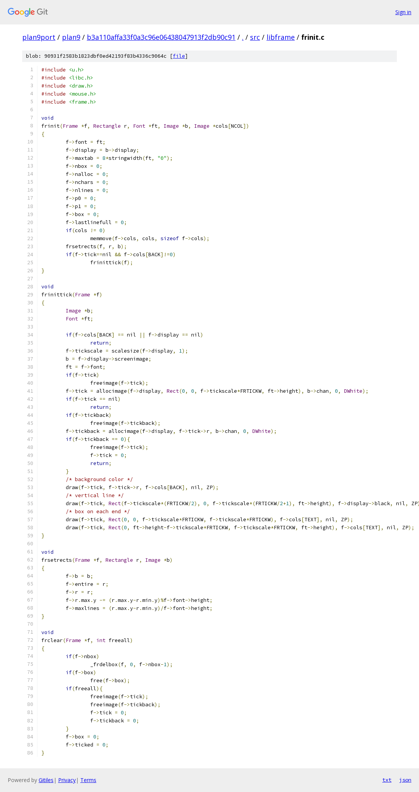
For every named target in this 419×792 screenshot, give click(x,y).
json (405, 779)
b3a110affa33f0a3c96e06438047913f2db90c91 (161, 37)
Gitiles (46, 780)
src (255, 37)
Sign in (403, 12)
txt (386, 779)
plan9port (38, 37)
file (179, 56)
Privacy (67, 780)
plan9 (71, 37)
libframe (280, 37)
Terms (88, 780)
